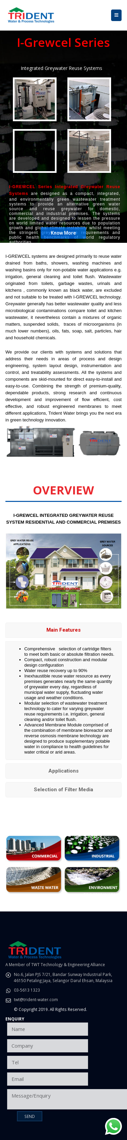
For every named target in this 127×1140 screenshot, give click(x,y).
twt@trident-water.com (36, 999)
